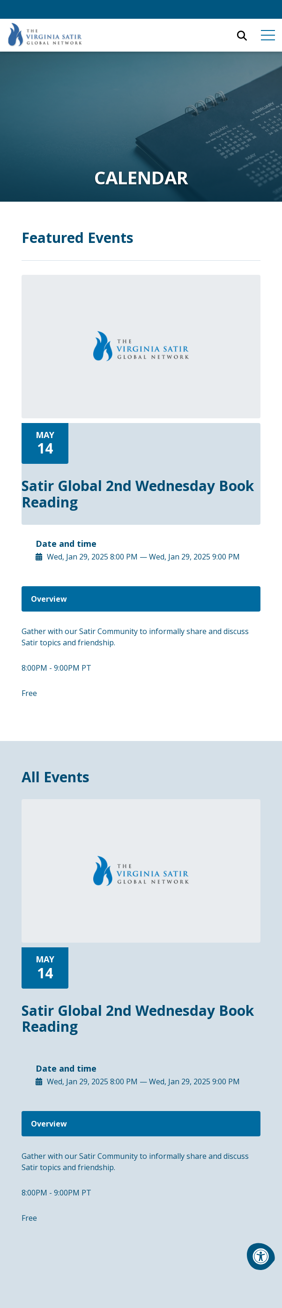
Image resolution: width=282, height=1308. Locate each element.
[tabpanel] (141, 662)
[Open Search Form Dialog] (242, 35)
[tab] (141, 599)
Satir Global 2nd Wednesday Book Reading (138, 494)
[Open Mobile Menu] (268, 35)
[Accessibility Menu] (261, 1256)
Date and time (66, 544)
